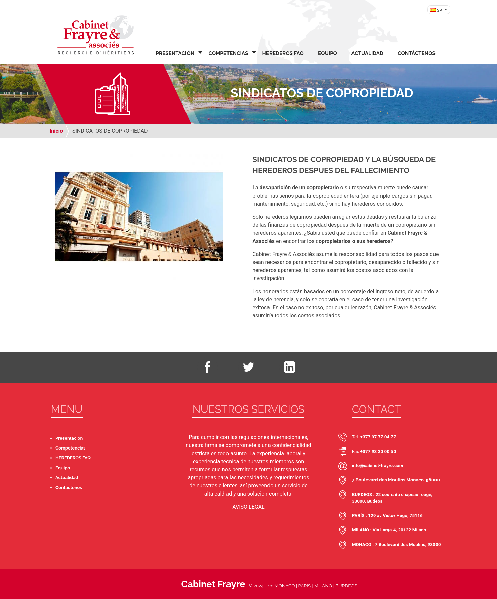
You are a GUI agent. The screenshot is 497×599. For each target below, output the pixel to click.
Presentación (175, 53)
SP (439, 10)
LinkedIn (289, 367)
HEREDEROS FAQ (282, 53)
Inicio (56, 131)
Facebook (207, 367)
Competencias (228, 53)
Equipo (327, 53)
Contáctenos (417, 53)
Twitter (248, 367)
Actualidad (367, 53)
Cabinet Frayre (213, 584)
